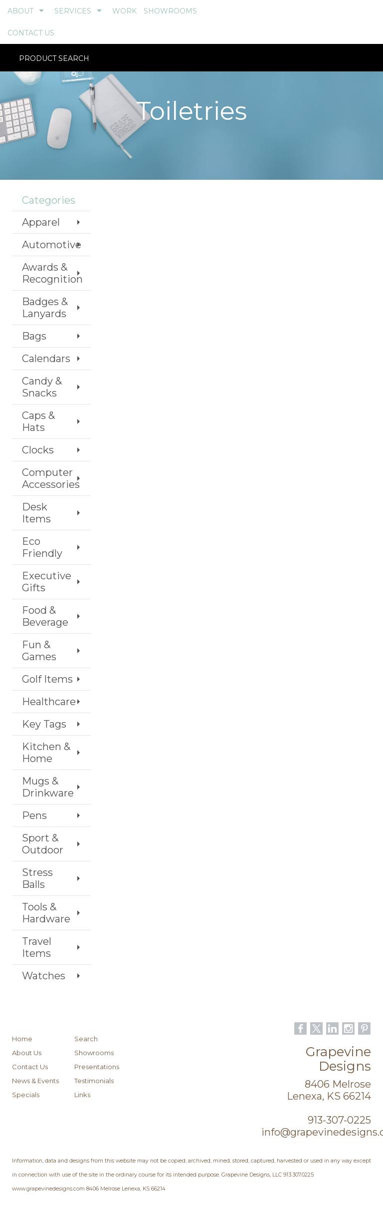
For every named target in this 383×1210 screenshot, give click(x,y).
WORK (124, 10)
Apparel (41, 222)
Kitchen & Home (46, 753)
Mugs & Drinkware (48, 787)
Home (22, 1039)
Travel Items (36, 947)
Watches (43, 976)
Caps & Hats (38, 421)
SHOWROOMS (170, 10)
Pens (34, 815)
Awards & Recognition (52, 273)
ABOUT (20, 10)
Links (82, 1095)
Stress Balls (37, 878)
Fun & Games (39, 651)
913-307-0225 (339, 1120)
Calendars (46, 359)
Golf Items (47, 679)
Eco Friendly (42, 547)
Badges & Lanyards (45, 308)
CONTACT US (30, 32)
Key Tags (44, 724)
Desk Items (36, 513)
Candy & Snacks (42, 387)
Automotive (51, 245)
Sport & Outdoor (42, 844)
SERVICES (72, 10)
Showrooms (94, 1053)
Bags (34, 336)
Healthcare (49, 702)
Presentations (96, 1067)
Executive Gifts (46, 582)
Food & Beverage (45, 616)
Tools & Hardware (46, 913)
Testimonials (94, 1081)
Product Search (54, 64)
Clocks (38, 450)
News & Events (35, 1081)
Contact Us (30, 1067)
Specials (25, 1095)
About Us (26, 1053)
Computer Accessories (51, 478)
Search (86, 1039)
